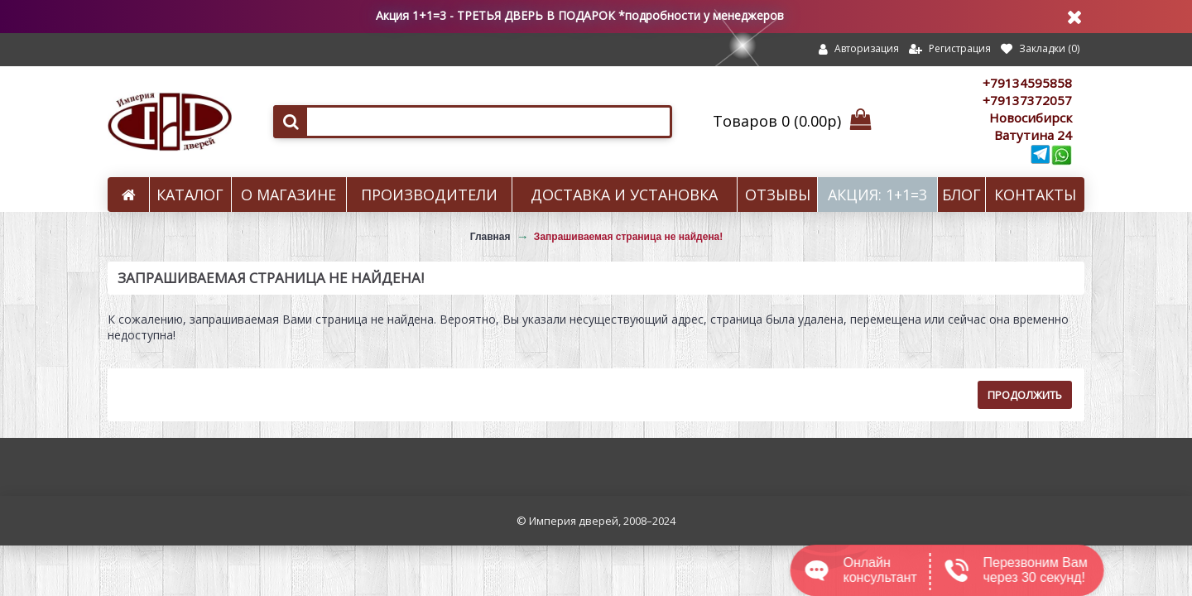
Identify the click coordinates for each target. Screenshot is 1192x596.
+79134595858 (1027, 82)
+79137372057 (1027, 100)
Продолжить (1025, 394)
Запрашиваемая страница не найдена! (628, 237)
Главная (490, 237)
